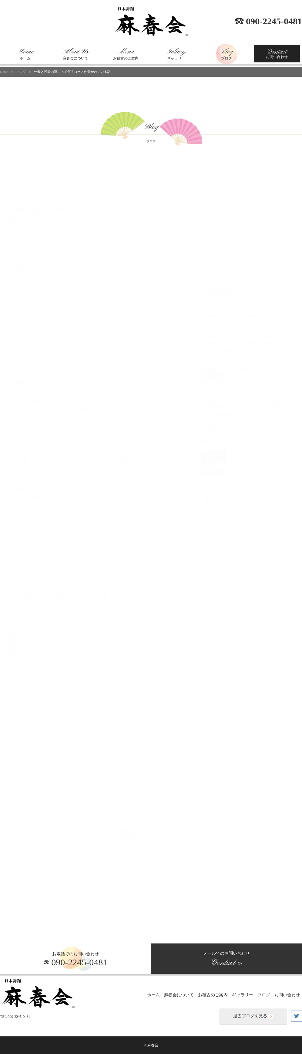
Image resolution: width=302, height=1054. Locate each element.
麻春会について (75, 54)
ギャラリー (176, 54)
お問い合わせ (277, 53)
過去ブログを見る (253, 1016)
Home (4, 71)
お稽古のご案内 (126, 54)
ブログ (226, 54)
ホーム (25, 54)
